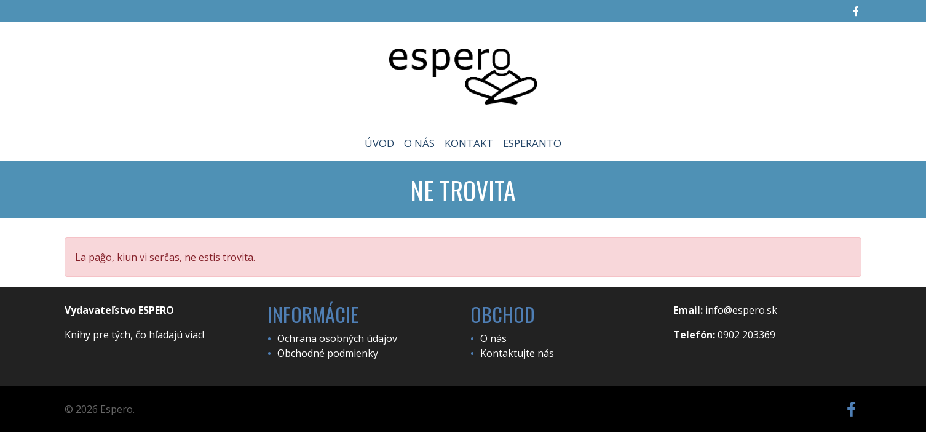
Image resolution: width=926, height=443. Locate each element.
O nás (419, 143)
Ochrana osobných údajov (337, 338)
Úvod (379, 143)
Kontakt (469, 143)
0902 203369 (746, 334)
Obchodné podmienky (327, 353)
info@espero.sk (741, 310)
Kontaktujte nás (517, 353)
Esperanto (532, 143)
